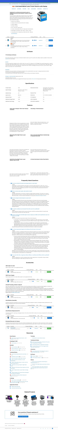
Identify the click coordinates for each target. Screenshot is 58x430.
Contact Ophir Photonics (23, 416)
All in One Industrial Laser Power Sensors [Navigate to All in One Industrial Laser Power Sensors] (25, 3)
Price (44, 36)
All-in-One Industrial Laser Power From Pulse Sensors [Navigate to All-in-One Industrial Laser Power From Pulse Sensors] (41, 3)
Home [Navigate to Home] (10, 3)
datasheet (7, 58)
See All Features (14, 33)
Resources (39, 8)
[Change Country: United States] (24, 423)
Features (24, 8)
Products (14, 8)
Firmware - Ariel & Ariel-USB (10, 76)
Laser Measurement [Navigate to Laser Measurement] (15, 3)
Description (12, 36)
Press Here (34, 78)
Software (19, 8)
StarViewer (7, 69)
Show (37, 307)
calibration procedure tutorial (41, 195)
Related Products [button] (30, 392)
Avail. (40, 36)
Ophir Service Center (16, 292)
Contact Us (45, 8)
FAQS (29, 8)
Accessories (33, 8)
